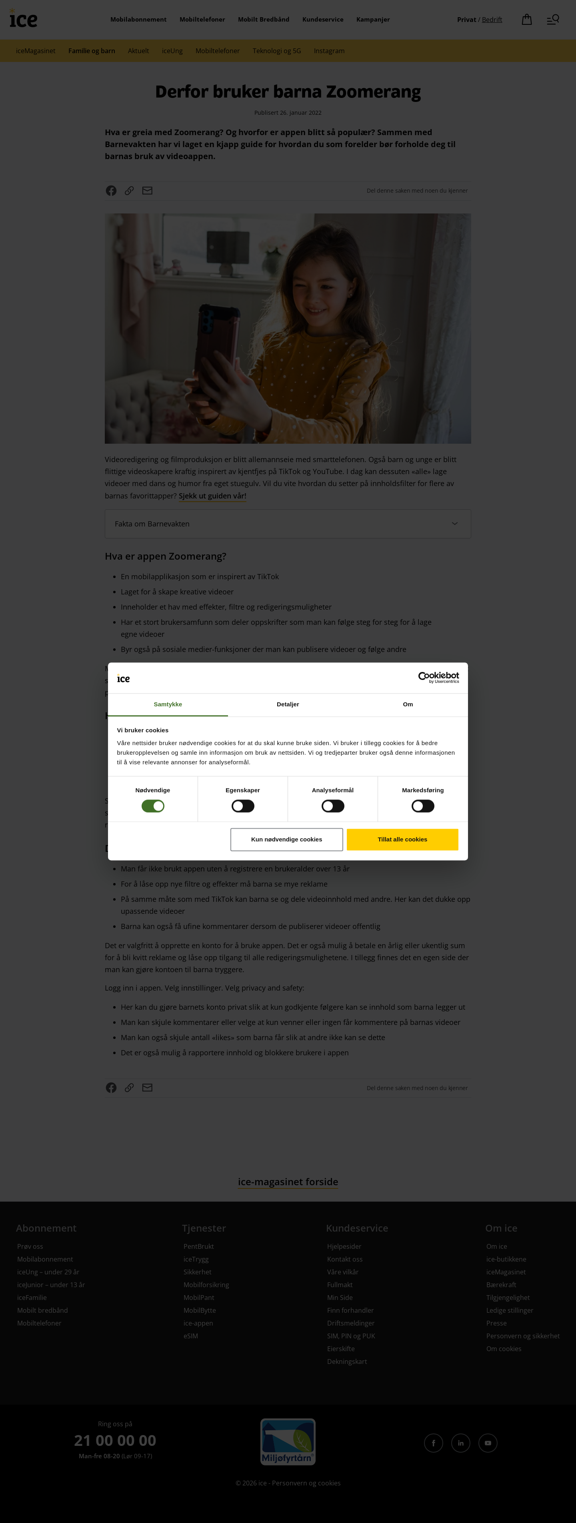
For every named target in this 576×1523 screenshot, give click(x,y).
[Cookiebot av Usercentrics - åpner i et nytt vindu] (424, 678)
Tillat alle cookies (402, 839)
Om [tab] (408, 704)
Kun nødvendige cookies (286, 839)
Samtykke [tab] (168, 704)
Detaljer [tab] (288, 704)
